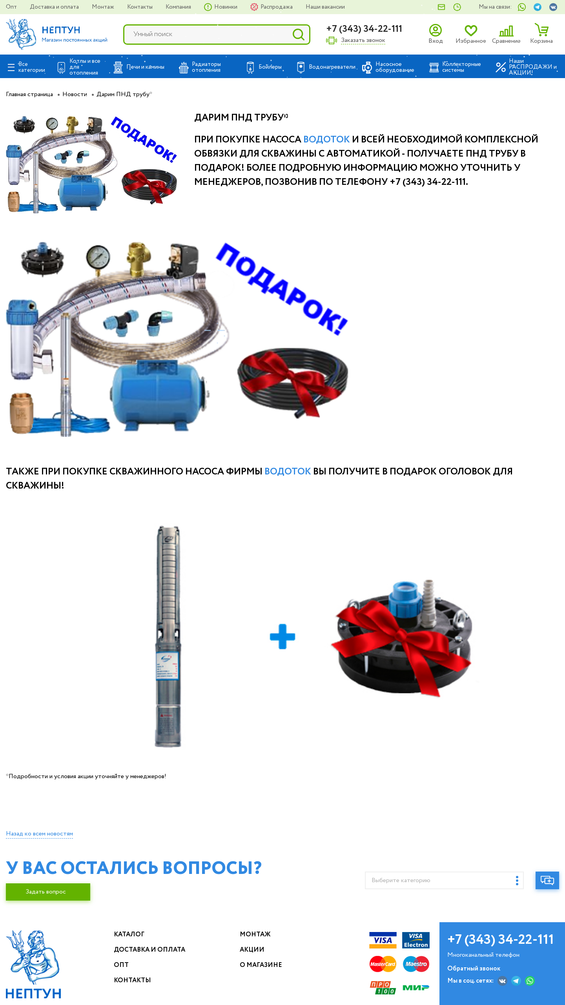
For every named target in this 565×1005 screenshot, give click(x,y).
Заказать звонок (363, 40)
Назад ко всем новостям (39, 833)
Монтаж (103, 7)
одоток (329, 140)
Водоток (287, 472)
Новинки (226, 7)
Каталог (129, 934)
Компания (179, 7)
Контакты (140, 7)
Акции (252, 949)
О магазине (261, 965)
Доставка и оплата (55, 7)
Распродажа (277, 7)
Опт (12, 7)
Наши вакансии (325, 7)
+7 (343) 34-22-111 (364, 29)
